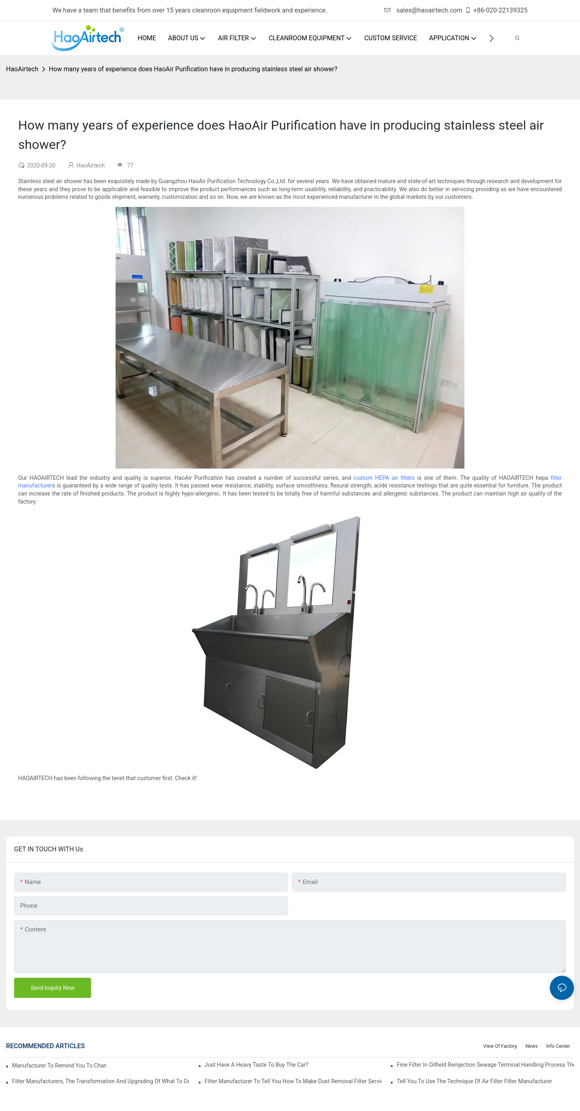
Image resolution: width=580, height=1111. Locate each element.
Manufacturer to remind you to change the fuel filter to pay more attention (59, 1065)
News (532, 1046)
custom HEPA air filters (384, 478)
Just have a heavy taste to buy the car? (257, 1064)
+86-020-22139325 (496, 10)
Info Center (558, 1046)
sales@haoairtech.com (423, 10)
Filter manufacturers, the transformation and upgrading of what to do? (100, 1081)
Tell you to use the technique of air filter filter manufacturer (474, 1081)
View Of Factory (500, 1046)
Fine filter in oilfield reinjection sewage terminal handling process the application (485, 1064)
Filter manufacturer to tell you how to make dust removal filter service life (293, 1081)
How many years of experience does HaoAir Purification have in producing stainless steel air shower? (193, 69)
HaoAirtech (22, 69)
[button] (491, 38)
